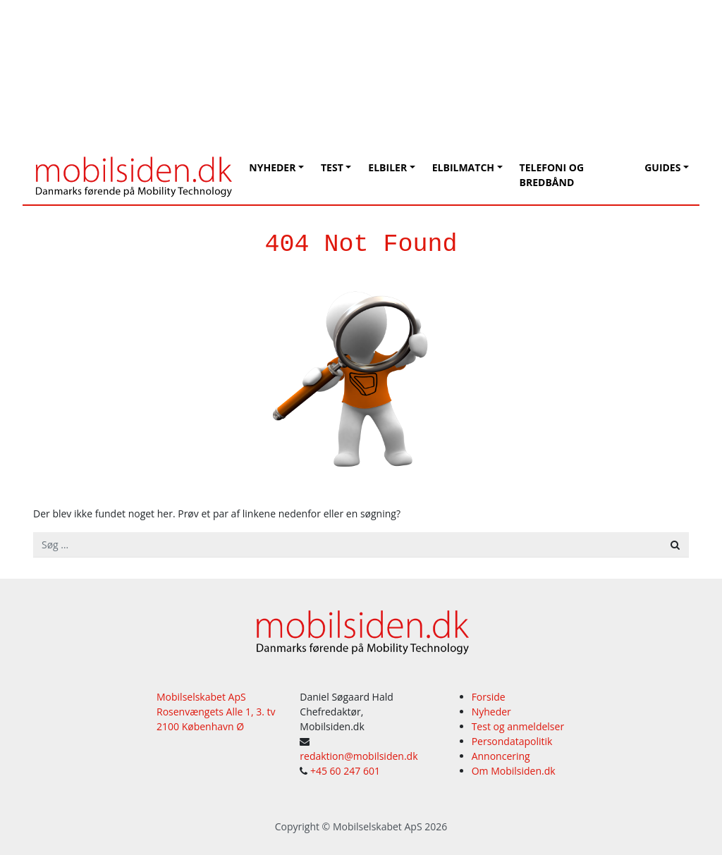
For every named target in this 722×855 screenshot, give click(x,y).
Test (332, 167)
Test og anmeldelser (518, 726)
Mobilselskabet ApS (377, 826)
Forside (489, 696)
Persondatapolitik (512, 741)
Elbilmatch (463, 167)
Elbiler (387, 167)
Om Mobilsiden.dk (514, 770)
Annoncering (501, 756)
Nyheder (272, 167)
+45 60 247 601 (345, 770)
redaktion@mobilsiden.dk (358, 756)
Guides (662, 167)
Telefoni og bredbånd (552, 175)
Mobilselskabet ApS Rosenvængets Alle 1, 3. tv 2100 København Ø (216, 711)
